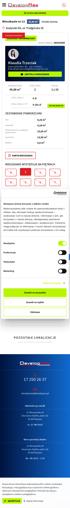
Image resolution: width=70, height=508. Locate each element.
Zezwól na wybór (35, 302)
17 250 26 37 (35, 379)
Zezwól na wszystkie (35, 292)
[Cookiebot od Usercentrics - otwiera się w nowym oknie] (54, 193)
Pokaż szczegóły (52, 283)
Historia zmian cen (56, 106)
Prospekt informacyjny (21, 38)
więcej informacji (33, 500)
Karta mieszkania (20, 155)
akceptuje (12, 500)
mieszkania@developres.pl (35, 393)
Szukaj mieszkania (35, 13)
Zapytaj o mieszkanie (35, 74)
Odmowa (35, 312)
